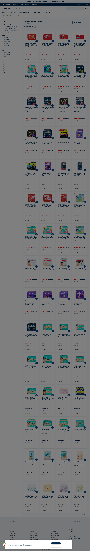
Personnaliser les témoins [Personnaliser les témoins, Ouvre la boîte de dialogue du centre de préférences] (56, 546)
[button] (4, 545)
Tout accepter (56, 543)
